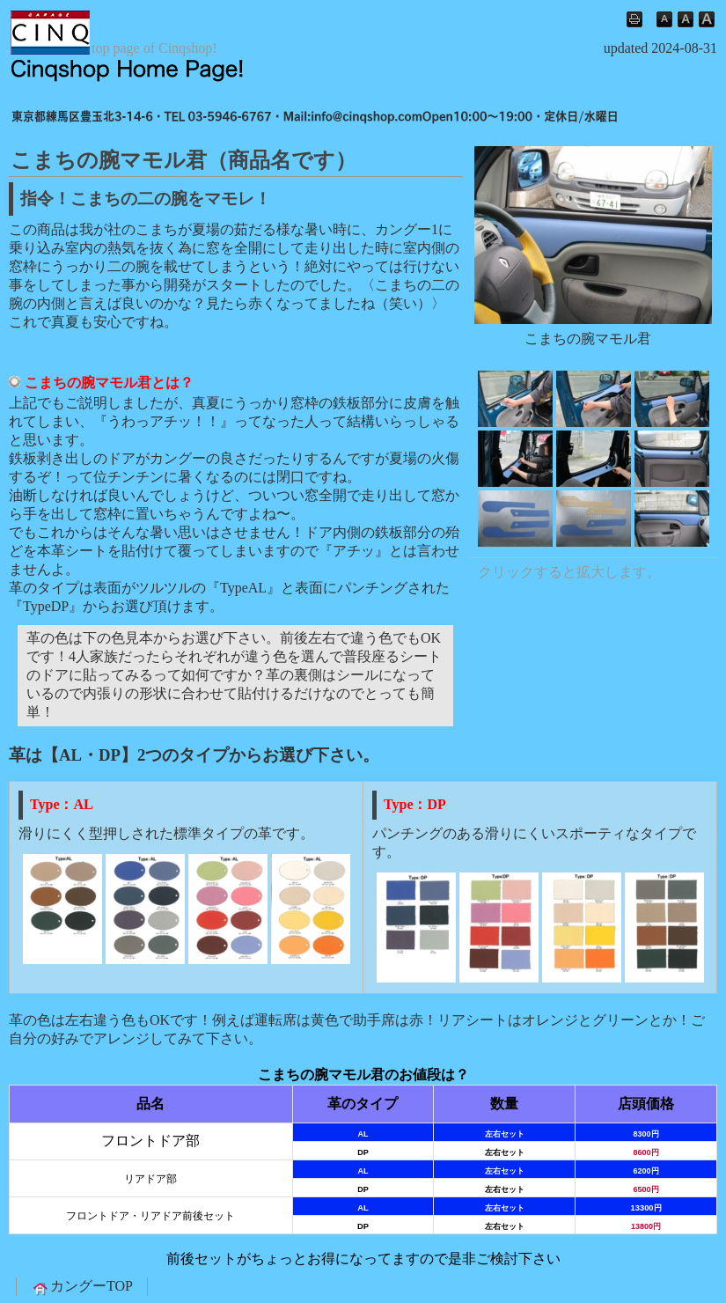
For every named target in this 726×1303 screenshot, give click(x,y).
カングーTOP (82, 1287)
